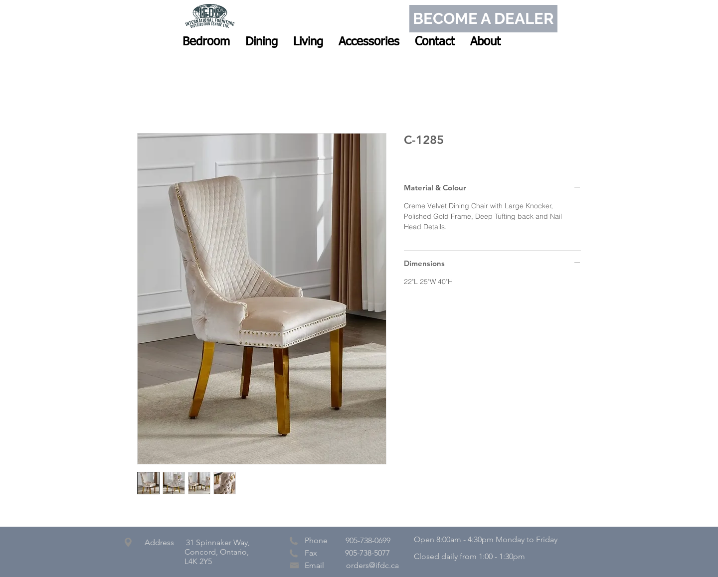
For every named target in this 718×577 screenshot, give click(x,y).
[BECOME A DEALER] (483, 18)
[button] (206, 42)
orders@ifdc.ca (372, 565)
